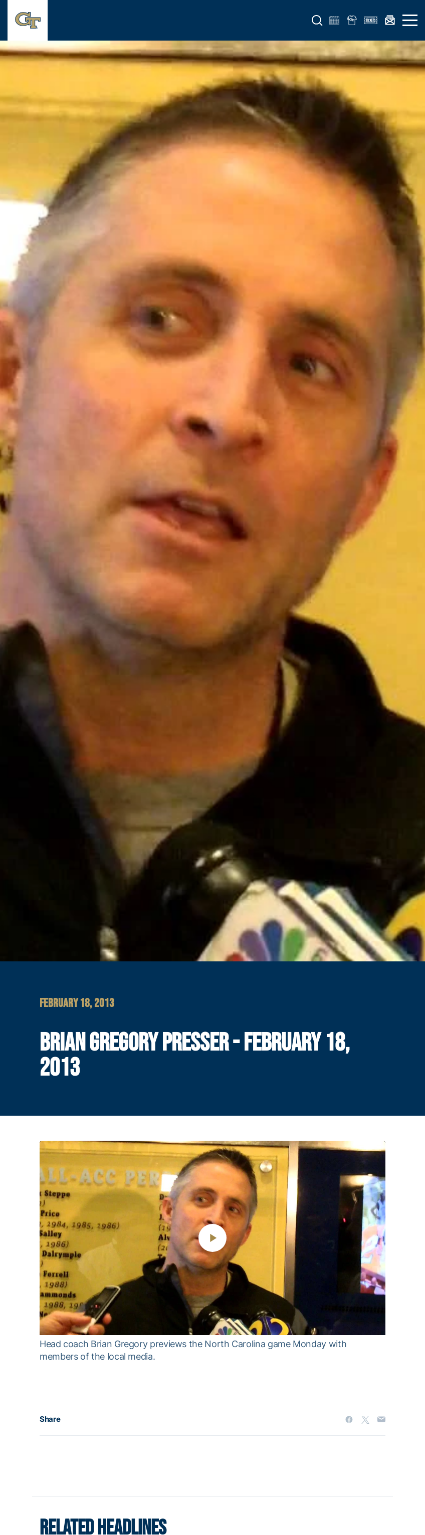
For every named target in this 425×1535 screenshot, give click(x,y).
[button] (317, 21)
